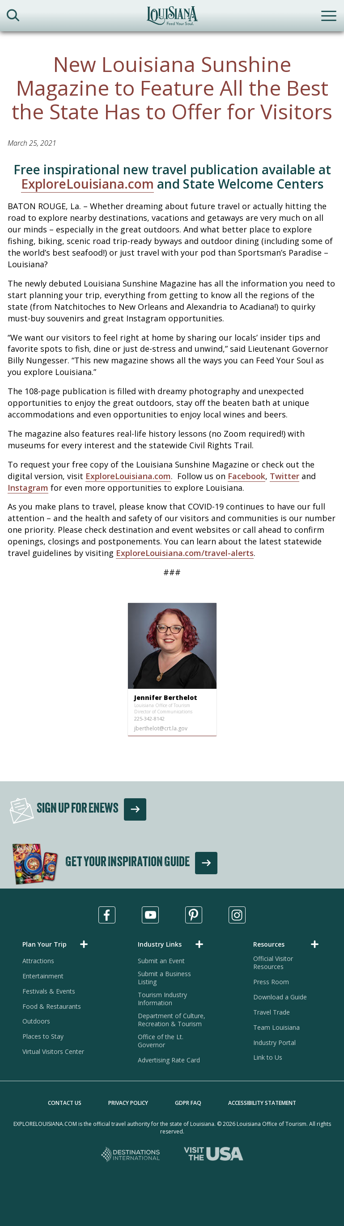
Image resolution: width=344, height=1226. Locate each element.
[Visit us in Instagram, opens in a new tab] (237, 914)
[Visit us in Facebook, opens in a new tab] (106, 914)
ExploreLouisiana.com (87, 183)
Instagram (28, 487)
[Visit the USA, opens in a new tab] (213, 1155)
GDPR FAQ (188, 1103)
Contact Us (64, 1103)
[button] (56, 944)
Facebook (246, 476)
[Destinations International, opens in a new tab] (131, 1155)
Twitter (284, 476)
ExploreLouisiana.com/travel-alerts (185, 553)
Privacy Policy (128, 1103)
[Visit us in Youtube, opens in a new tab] (150, 914)
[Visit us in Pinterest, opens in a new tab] (193, 914)
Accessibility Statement (262, 1103)
